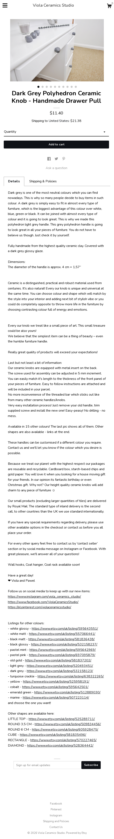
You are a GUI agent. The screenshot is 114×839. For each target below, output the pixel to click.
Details (14, 181)
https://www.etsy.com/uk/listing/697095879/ (62, 655)
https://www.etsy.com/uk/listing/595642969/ (62, 650)
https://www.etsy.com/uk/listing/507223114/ (56, 697)
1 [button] (38, 87)
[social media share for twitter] (57, 159)
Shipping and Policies (56, 821)
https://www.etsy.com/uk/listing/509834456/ (68, 724)
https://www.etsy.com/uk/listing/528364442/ (60, 745)
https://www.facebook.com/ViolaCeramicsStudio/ (43, 602)
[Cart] (109, 6)
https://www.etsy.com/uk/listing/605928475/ (65, 729)
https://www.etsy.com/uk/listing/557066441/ (62, 634)
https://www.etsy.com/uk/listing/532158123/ (60, 671)
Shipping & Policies (43, 181)
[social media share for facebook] (49, 159)
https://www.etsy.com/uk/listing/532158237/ (64, 644)
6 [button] (59, 87)
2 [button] (43, 87)
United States (59, 121)
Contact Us (56, 827)
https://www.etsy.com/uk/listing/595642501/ (55, 687)
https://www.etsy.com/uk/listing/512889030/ (67, 692)
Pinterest (56, 809)
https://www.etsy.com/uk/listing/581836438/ (61, 639)
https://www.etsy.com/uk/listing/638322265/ (71, 676)
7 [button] (63, 87)
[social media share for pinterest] (63, 159)
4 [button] (51, 87)
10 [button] (76, 87)
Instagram (56, 815)
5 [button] (55, 87)
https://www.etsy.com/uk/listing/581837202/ (58, 660)
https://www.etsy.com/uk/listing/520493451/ (60, 666)
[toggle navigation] (4, 5)
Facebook (56, 804)
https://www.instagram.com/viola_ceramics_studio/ (44, 596)
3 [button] (47, 87)
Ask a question (56, 168)
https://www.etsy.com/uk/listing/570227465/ (63, 740)
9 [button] (72, 87)
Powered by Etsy (76, 833)
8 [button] (67, 87)
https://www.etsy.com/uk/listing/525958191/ (56, 681)
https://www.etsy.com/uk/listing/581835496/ (53, 734)
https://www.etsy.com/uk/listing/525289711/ (62, 719)
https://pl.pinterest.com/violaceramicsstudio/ (39, 607)
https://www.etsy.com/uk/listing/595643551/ (65, 628)
